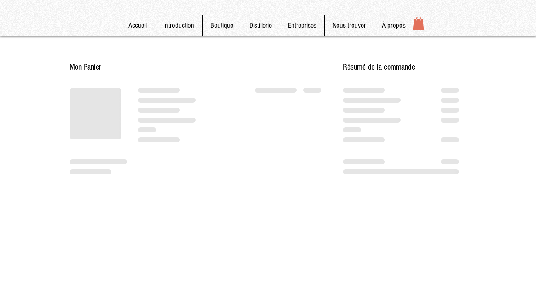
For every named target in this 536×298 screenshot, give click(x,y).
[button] (418, 23)
